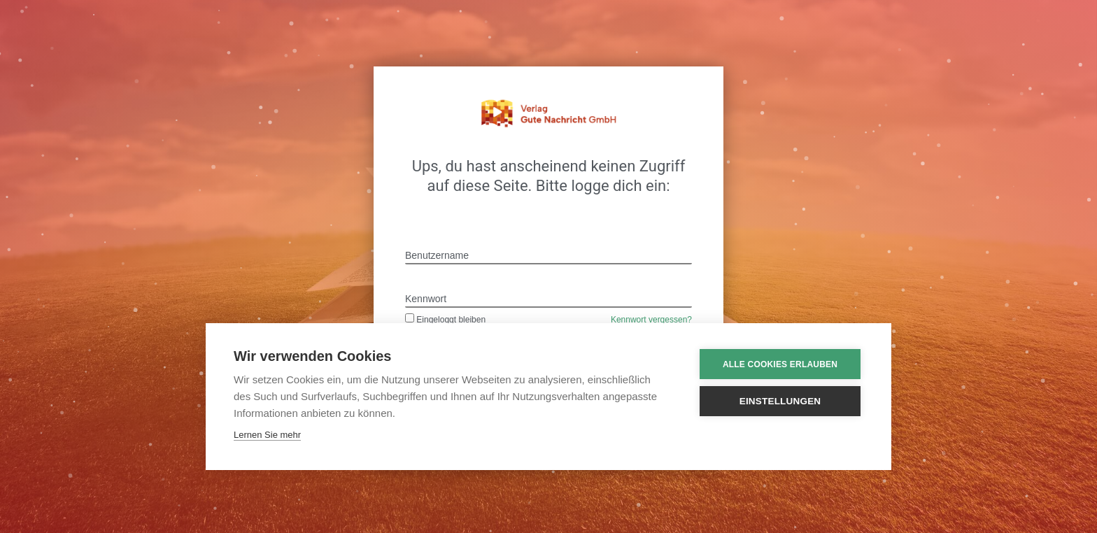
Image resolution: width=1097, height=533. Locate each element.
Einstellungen (780, 401)
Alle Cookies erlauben (780, 364)
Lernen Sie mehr (267, 434)
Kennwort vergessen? (651, 320)
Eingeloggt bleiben (445, 320)
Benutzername (437, 255)
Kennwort (425, 298)
